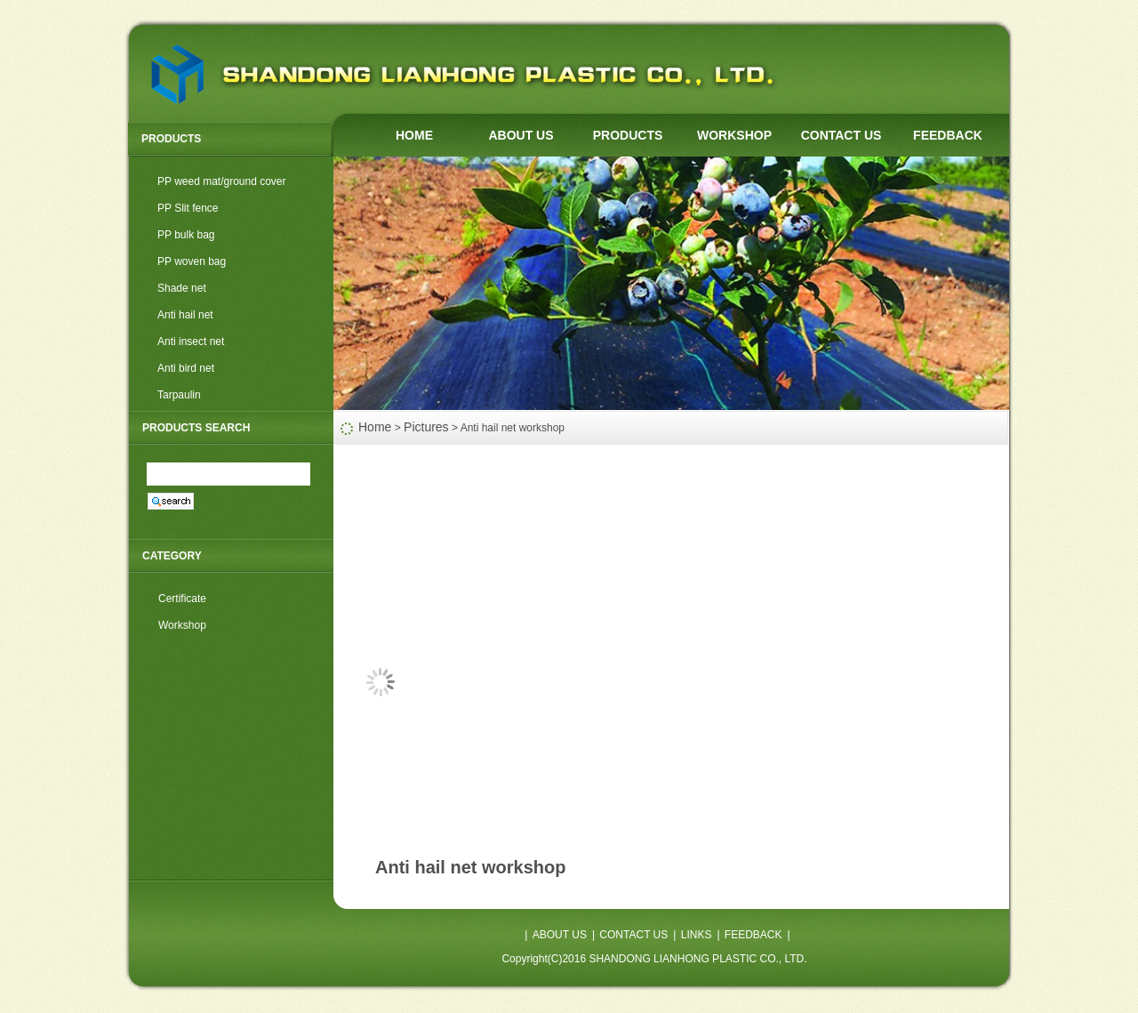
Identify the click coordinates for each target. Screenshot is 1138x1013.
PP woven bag (191, 261)
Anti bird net (185, 368)
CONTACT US (841, 135)
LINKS (696, 935)
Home (374, 427)
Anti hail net (185, 315)
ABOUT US (520, 135)
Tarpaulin (179, 395)
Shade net (181, 288)
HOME (414, 135)
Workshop (182, 625)
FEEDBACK (947, 135)
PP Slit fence (187, 208)
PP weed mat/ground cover (221, 181)
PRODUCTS (628, 135)
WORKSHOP (734, 135)
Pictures (426, 427)
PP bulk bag (186, 235)
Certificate (182, 598)
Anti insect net (190, 341)
